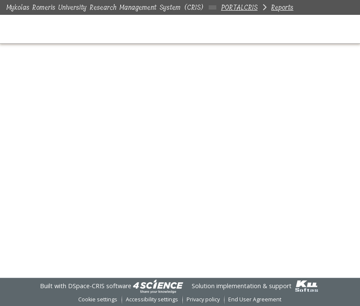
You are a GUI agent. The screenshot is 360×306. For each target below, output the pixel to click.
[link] (158, 286)
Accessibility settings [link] (152, 299)
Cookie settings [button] (97, 299)
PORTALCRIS (239, 7)
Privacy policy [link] (203, 299)
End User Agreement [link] (254, 299)
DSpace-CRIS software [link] (99, 286)
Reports (282, 7)
